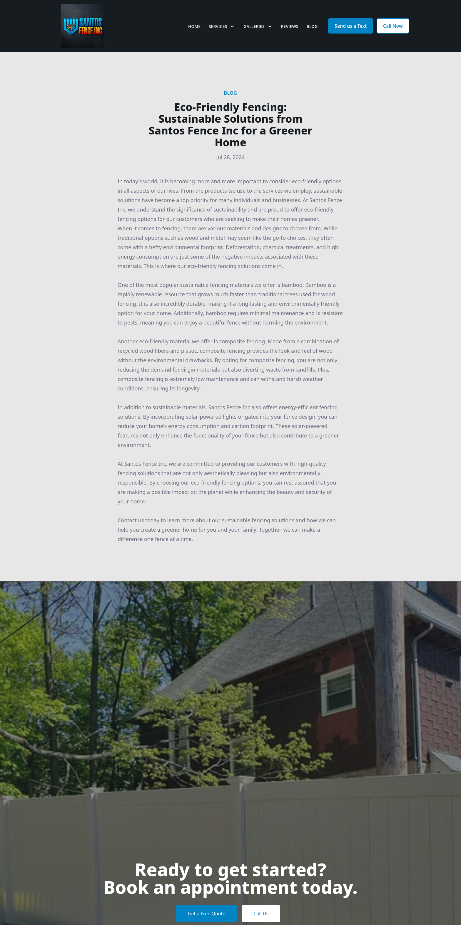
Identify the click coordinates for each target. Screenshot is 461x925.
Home (194, 26)
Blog (312, 26)
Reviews (289, 26)
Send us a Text (351, 26)
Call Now (393, 26)
